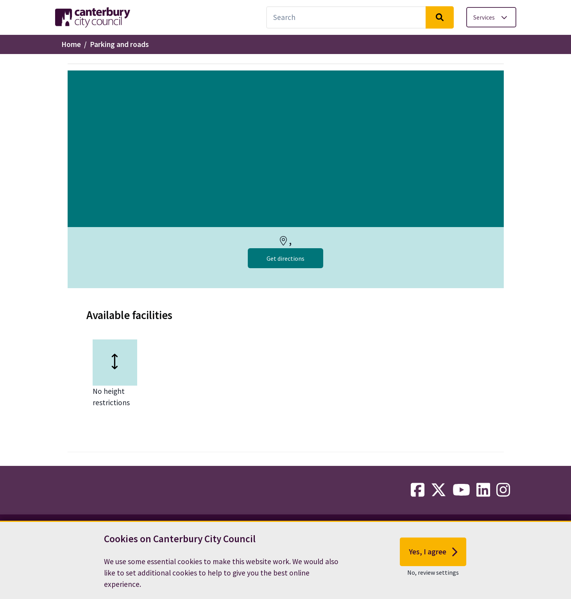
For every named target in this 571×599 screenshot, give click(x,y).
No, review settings (433, 579)
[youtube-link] (461, 490)
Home (71, 44)
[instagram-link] (503, 490)
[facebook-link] (417, 490)
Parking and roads (119, 44)
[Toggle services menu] (491, 17)
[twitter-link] (438, 490)
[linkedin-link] (483, 490)
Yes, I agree (433, 558)
